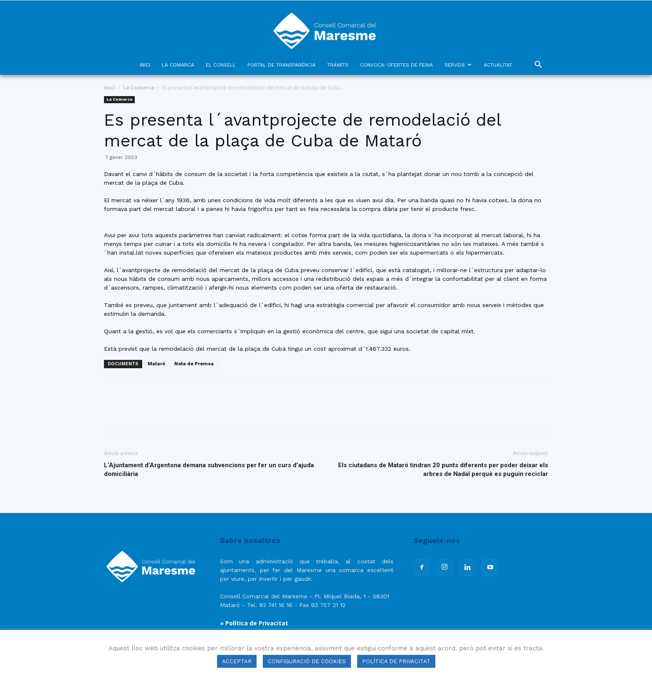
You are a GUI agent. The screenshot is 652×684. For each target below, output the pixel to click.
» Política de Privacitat (254, 623)
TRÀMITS (337, 65)
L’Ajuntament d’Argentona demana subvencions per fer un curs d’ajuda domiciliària (209, 469)
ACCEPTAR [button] (237, 661)
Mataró (156, 364)
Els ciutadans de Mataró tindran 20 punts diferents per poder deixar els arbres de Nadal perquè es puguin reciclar (443, 469)
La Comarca (138, 87)
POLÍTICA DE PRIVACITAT (396, 661)
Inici (109, 87)
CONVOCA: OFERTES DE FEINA (396, 65)
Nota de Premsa (194, 364)
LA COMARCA (178, 65)
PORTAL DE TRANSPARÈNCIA (281, 65)
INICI (145, 65)
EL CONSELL (221, 65)
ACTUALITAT (498, 65)
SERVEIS (458, 65)
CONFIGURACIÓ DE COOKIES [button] (307, 661)
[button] (538, 65)
